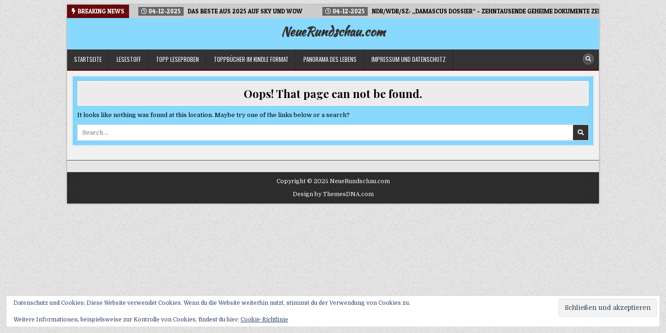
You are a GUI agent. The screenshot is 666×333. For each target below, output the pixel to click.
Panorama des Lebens (330, 59)
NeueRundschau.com (333, 31)
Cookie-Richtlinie (264, 319)
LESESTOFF (129, 59)
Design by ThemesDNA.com (333, 194)
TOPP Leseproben (177, 59)
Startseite (88, 59)
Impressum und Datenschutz (408, 59)
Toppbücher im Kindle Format (251, 59)
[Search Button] (588, 59)
